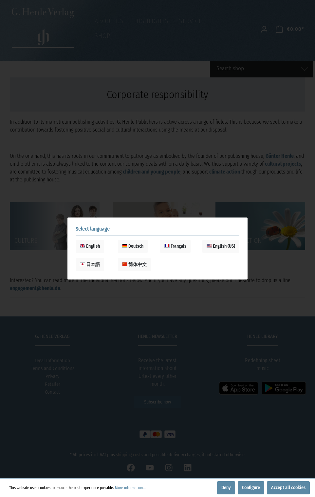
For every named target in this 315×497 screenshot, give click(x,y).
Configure (251, 487)
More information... (130, 488)
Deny (226, 487)
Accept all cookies (288, 487)
